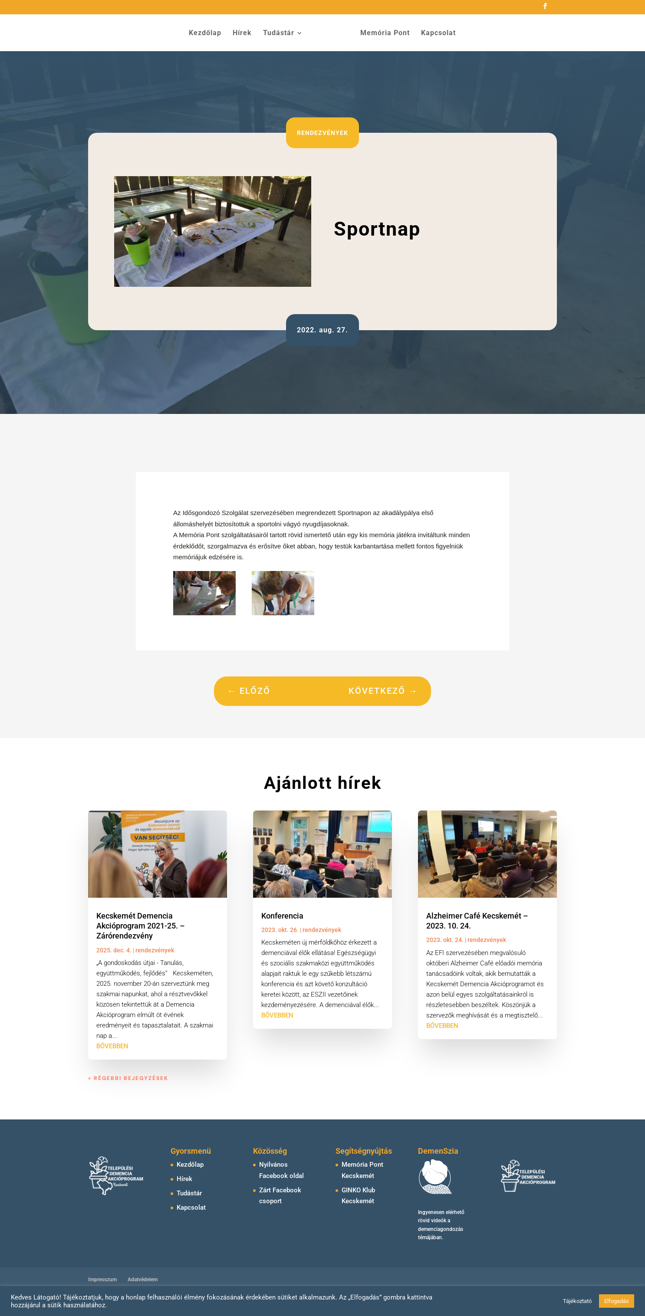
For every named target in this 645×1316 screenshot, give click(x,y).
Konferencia (282, 915)
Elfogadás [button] (616, 1301)
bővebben (112, 1046)
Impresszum (102, 1280)
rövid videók (432, 1221)
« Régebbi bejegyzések (128, 1078)
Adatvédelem (143, 1280)
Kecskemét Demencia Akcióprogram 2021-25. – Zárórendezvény (140, 926)
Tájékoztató (577, 1301)
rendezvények (322, 132)
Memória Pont (382, 33)
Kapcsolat (435, 33)
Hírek (245, 33)
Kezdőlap (208, 33)
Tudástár (281, 33)
